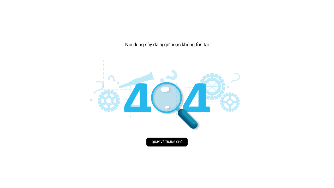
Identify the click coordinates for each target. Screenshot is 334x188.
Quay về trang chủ (167, 142)
